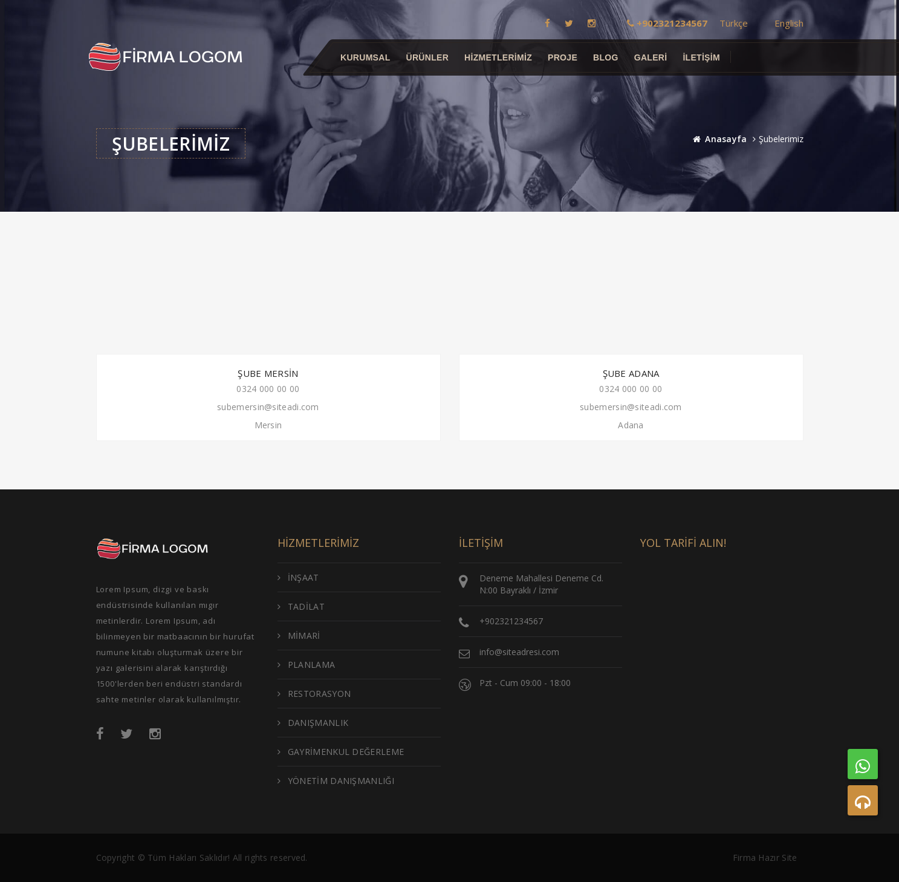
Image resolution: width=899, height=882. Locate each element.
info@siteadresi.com (519, 652)
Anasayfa (726, 139)
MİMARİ (298, 635)
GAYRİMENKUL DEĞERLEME (340, 751)
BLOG (605, 57)
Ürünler (427, 57)
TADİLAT (301, 606)
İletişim (701, 57)
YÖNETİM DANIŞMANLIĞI (335, 780)
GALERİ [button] (650, 57)
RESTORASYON (314, 693)
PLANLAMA (306, 664)
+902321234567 (511, 621)
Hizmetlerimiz (498, 57)
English (788, 23)
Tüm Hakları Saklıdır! (189, 857)
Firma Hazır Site (765, 857)
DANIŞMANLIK (313, 722)
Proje (562, 57)
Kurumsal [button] (365, 57)
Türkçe (733, 23)
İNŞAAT (298, 577)
